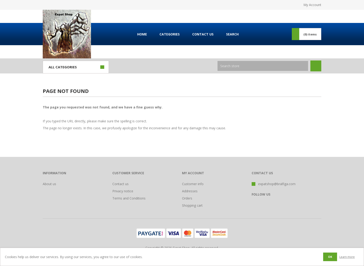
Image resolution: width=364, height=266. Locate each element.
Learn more (347, 257)
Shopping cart (192, 205)
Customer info (193, 184)
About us (49, 184)
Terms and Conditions (129, 198)
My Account (312, 5)
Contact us (120, 184)
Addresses (190, 191)
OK (330, 257)
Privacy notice (122, 191)
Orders (187, 198)
